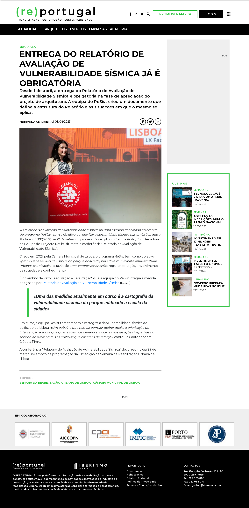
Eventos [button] (78, 29)
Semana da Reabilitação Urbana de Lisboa (55, 382)
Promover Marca (175, 14)
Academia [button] (119, 29)
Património (202, 234)
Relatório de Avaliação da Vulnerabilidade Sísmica (80, 283)
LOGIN (211, 14)
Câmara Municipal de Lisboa (116, 382)
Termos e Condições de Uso (144, 485)
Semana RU (27, 46)
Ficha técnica (134, 474)
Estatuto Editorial (137, 478)
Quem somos (134, 471)
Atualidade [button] (28, 29)
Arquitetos (56, 29)
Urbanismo (201, 279)
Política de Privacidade (141, 481)
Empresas (98, 29)
